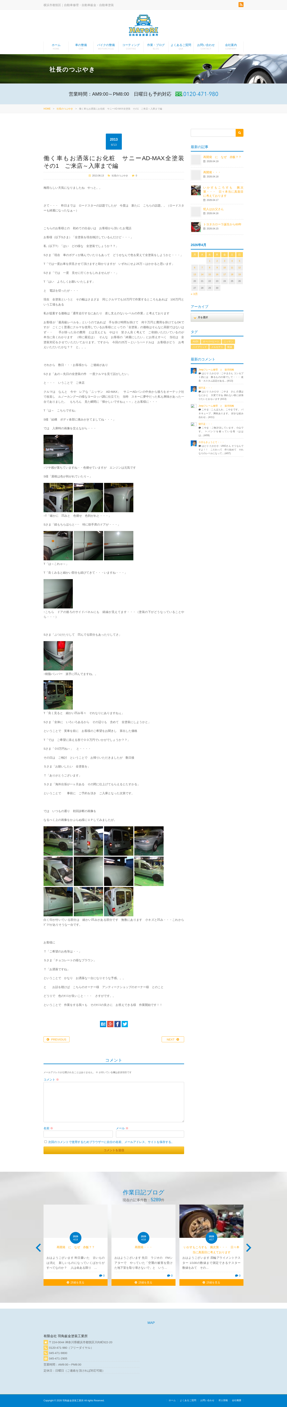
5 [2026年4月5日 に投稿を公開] (239, 261)
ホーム (56, 47)
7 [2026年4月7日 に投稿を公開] (202, 267)
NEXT (171, 1039)
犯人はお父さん (213, 209)
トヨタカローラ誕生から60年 (222, 224)
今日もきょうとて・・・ (211, 442)
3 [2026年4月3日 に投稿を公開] (224, 261)
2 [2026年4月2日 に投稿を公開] (217, 261)
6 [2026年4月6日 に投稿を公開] (194, 267)
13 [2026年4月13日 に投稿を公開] (194, 274)
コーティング (131, 47)
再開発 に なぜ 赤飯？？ (223, 157)
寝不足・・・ (206, 387)
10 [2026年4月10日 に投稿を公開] (224, 267)
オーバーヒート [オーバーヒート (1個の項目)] (211, 341)
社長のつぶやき (65, 108)
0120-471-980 (58, 1347)
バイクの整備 (106, 47)
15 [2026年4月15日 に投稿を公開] (210, 274)
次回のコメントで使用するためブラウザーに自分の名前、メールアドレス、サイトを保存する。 (111, 1142)
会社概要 (236, 1400)
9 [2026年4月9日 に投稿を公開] (217, 267)
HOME (47, 108)
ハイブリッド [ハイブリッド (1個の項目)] (200, 347)
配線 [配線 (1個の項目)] (229, 347)
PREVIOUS (58, 1039)
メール (122, 1128)
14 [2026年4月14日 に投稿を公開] (202, 274)
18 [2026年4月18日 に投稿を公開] (232, 274)
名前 (48, 1128)
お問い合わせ (205, 47)
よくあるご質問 (181, 47)
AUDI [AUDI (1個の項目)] (195, 341)
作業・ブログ (156, 47)
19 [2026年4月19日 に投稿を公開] (239, 274)
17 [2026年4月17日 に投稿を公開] (224, 274)
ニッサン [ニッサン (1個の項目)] (228, 341)
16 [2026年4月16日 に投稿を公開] (217, 274)
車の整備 (81, 47)
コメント (51, 1079)
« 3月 (194, 294)
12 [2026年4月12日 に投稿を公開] (239, 267)
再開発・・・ (212, 172)
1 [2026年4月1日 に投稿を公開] (209, 261)
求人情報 (223, 1400)
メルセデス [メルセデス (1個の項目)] (217, 347)
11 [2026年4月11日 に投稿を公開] (232, 267)
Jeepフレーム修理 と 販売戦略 (217, 369)
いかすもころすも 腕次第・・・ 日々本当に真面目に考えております (223, 191)
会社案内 (230, 47)
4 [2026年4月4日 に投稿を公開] (232, 261)
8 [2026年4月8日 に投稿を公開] (209, 267)
